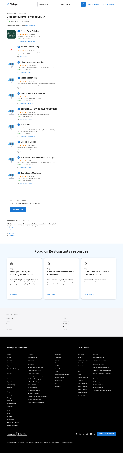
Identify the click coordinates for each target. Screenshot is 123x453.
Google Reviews (32, 387)
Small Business (32, 357)
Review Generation (33, 373)
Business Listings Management (37, 396)
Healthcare (58, 366)
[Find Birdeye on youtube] (91, 434)
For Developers (97, 382)
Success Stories (82, 383)
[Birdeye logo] (12, 4)
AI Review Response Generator (102, 370)
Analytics (10, 416)
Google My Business (34, 390)
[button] (38, 190)
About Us (80, 357)
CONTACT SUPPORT (106, 434)
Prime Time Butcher (30, 31)
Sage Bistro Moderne (31, 173)
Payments (10, 387)
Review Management (34, 370)
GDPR (37, 443)
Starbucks (26, 124)
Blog (79, 372)
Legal (56, 372)
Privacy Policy (24, 443)
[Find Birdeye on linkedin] (83, 434)
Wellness (58, 386)
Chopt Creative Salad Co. (33, 62)
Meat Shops (31, 41)
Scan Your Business (99, 376)
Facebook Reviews (33, 393)
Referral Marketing (33, 382)
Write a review (93, 4)
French (30, 183)
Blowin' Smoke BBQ (30, 47)
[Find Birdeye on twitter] (80, 434)
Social (8, 379)
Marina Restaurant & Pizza (33, 93)
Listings (9, 357)
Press (79, 374)
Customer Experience (34, 399)
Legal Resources (83, 392)
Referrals (9, 363)
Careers (80, 380)
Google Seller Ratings (13, 369)
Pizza (33, 103)
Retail (56, 383)
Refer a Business (98, 387)
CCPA (46, 443)
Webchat (10, 376)
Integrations (10, 419)
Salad (29, 72)
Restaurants (23, 41)
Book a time (81, 366)
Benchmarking (11, 403)
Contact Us (81, 395)
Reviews (9, 360)
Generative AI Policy (55, 443)
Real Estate (58, 380)
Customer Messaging (34, 379)
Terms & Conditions (13, 443)
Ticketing (10, 406)
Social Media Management (36, 402)
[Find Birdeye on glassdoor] (94, 434)
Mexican (11, 234)
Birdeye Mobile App (12, 425)
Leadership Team (83, 360)
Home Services (59, 369)
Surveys (9, 398)
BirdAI (8, 414)
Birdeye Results (82, 389)
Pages (9, 366)
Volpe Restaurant (29, 78)
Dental (57, 360)
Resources (81, 369)
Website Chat (32, 385)
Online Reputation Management (37, 376)
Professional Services (99, 360)
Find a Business (97, 379)
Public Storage (59, 377)
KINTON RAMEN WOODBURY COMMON (39, 109)
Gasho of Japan (28, 142)
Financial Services (60, 363)
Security (31, 443)
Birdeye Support (98, 385)
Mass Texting (11, 385)
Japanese (31, 152)
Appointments (11, 382)
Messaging (10, 395)
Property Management (62, 374)
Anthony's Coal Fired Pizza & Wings (38, 157)
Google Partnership (13, 422)
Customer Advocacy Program (102, 390)
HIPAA (41, 443)
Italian (29, 88)
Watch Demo (82, 363)
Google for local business (35, 367)
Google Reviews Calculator (101, 367)
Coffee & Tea (31, 136)
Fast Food (9, 330)
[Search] (83, 4)
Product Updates (83, 377)
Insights (9, 401)
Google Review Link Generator (102, 373)
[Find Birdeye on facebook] (76, 434)
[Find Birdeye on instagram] (87, 434)
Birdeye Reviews (83, 386)
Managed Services (98, 357)
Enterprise (31, 360)
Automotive (58, 357)
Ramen (30, 119)
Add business (18, 210)
